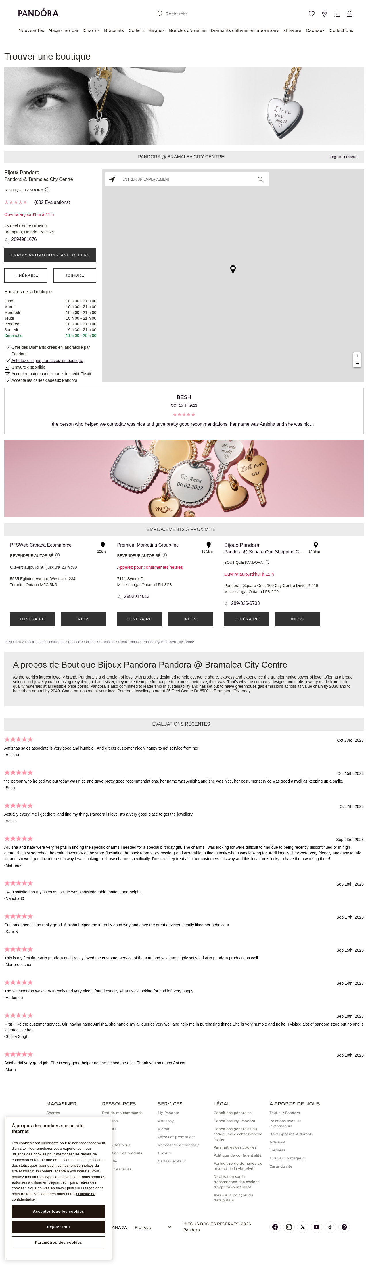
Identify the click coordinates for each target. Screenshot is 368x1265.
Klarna (163, 1129)
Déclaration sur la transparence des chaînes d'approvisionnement (236, 1181)
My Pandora (168, 1113)
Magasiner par (64, 30)
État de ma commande (122, 1113)
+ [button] (357, 356)
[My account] (337, 13)
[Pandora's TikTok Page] (330, 1227)
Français (350, 157)
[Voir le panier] (349, 13)
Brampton (106, 642)
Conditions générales (232, 1113)
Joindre (74, 275)
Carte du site (280, 1166)
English (335, 157)
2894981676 (24, 239)
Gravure (292, 30)
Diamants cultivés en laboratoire (245, 30)
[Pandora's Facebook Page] (275, 1227)
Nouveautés (31, 30)
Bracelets (114, 30)
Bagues (156, 30)
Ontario (89, 642)
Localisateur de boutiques (44, 642)
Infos (83, 619)
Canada (74, 642)
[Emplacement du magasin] (324, 13)
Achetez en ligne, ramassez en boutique (47, 360)
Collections (341, 30)
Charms (91, 30)
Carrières (277, 1150)
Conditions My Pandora (234, 1121)
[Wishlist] (311, 13)
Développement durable (291, 1134)
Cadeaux (315, 30)
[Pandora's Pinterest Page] (344, 1227)
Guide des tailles (116, 1169)
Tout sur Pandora (284, 1113)
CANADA (114, 1227)
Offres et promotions (176, 1137)
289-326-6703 (245, 603)
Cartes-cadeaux (172, 1161)
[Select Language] (154, 1226)
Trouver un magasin (287, 1158)
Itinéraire (26, 275)
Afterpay (166, 1121)
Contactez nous (116, 1145)
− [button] (357, 363)
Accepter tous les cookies (58, 1211)
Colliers (136, 30)
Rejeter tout (58, 1227)
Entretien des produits (122, 1153)
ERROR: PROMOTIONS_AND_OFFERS (50, 255)
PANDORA (12, 642)
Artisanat (277, 1142)
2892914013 (137, 596)
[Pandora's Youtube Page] (316, 1227)
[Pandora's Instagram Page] (289, 1227)
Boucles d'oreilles (187, 30)
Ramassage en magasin (179, 1145)
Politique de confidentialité (238, 1155)
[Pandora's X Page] (302, 1227)
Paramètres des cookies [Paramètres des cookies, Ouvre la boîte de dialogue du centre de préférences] (58, 1242)
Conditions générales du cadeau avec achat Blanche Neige (238, 1134)
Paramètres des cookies (235, 1147)
